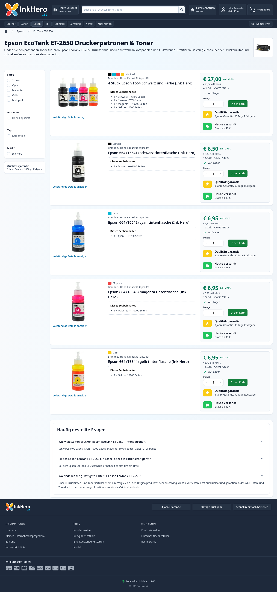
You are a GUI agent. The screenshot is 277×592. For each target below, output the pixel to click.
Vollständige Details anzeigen (70, 117)
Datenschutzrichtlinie (136, 581)
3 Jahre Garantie (171, 507)
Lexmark (60, 23)
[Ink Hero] (26, 9)
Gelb (14, 95)
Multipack (17, 100)
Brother (11, 23)
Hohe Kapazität (21, 118)
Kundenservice (82, 530)
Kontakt (77, 547)
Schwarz (17, 80)
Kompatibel (18, 135)
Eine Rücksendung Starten (88, 541)
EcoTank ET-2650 (43, 31)
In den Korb (239, 104)
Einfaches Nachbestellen (155, 536)
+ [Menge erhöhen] (220, 104)
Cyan (15, 85)
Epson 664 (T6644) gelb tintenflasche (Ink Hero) (148, 361)
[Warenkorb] (260, 9)
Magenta (17, 90)
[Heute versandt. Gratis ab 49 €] (65, 10)
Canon (24, 23)
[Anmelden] (232, 9)
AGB (153, 581)
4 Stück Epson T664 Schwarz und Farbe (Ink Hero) (150, 83)
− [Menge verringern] (206, 104)
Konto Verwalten (151, 530)
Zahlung (10, 541)
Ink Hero (17, 153)
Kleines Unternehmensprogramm (25, 536)
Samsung (75, 23)
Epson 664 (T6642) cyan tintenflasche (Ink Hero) (148, 222)
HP (47, 23)
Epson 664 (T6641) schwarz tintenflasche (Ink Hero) (151, 152)
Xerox (89, 23)
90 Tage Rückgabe (211, 507)
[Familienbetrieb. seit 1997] (202, 10)
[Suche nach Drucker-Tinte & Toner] (181, 9)
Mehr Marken (105, 23)
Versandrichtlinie (15, 547)
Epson (37, 23)
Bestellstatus (148, 541)
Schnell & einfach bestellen (252, 507)
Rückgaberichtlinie (84, 536)
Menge (206, 98)
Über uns (11, 530)
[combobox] (133, 9)
